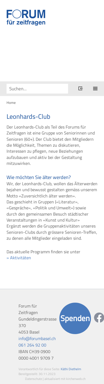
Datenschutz (33, 379)
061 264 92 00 (32, 345)
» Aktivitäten (19, 258)
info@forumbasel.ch (37, 338)
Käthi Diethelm (71, 369)
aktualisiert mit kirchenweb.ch (64, 379)
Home (11, 102)
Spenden (75, 318)
